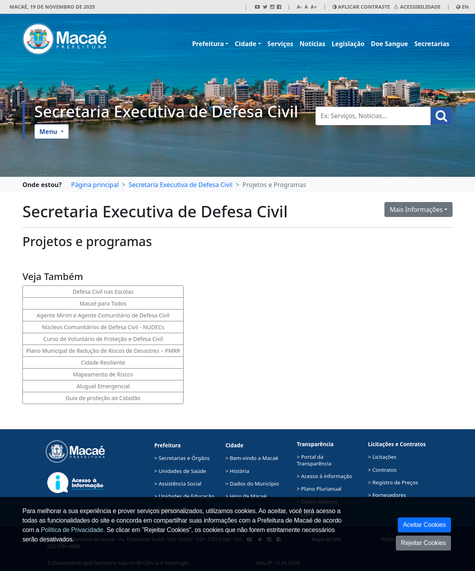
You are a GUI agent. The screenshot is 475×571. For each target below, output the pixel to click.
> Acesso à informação (324, 476)
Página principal (95, 184)
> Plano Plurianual (319, 488)
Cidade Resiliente (103, 362)
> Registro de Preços (393, 482)
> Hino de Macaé (246, 496)
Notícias (312, 43)
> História (237, 471)
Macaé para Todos (103, 303)
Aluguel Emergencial (103, 386)
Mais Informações (416, 209)
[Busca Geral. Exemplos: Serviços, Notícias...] (373, 116)
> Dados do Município (252, 483)
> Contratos (382, 469)
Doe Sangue (389, 43)
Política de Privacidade (72, 530)
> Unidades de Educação (184, 496)
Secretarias (431, 43)
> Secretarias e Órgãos (182, 458)
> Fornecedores (387, 495)
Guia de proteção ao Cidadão (103, 398)
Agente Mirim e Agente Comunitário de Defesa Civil (103, 315)
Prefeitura (208, 43)
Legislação (348, 43)
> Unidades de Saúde (180, 471)
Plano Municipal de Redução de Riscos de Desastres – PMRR (103, 350)
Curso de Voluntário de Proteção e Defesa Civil (103, 339)
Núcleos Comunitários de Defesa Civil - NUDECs (103, 327)
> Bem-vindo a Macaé (252, 458)
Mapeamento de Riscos (103, 374)
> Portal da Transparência (314, 460)
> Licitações (382, 456)
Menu (49, 131)
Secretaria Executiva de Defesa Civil (166, 111)
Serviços (280, 43)
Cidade (245, 43)
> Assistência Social (178, 483)
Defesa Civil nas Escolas (103, 291)
